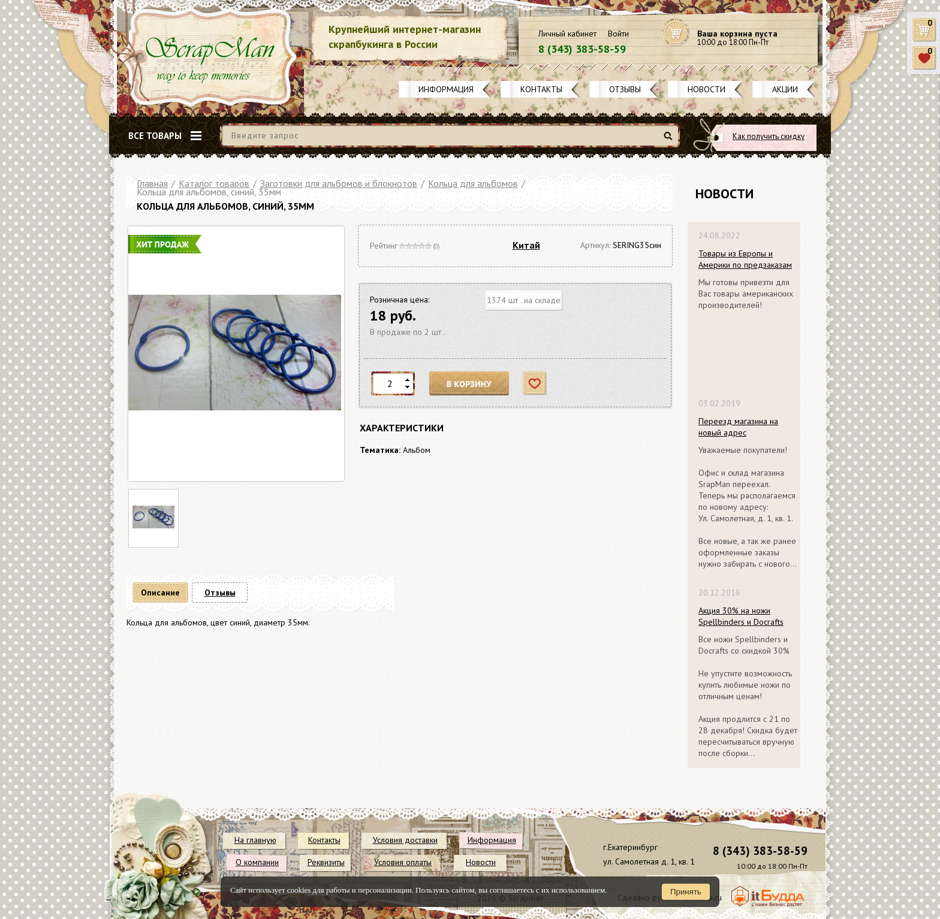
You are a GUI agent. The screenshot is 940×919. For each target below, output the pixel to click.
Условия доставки (405, 840)
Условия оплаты (403, 862)
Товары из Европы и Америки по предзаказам (745, 259)
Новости (706, 89)
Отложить (535, 383)
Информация (446, 89)
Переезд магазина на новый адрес (738, 427)
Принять (685, 891)
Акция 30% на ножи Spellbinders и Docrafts (741, 616)
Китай (526, 245)
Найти (670, 140)
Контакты (541, 89)
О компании (257, 862)
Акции (785, 89)
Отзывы (625, 89)
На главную (255, 840)
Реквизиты (326, 862)
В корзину (469, 383)
